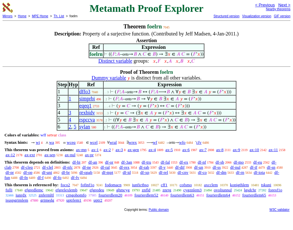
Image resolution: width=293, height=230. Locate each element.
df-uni (47, 172)
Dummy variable (108, 77)
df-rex (124, 167)
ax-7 (203, 149)
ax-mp (81, 149)
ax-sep (49, 154)
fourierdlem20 (110, 195)
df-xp (144, 172)
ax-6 (186, 149)
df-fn (24, 177)
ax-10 (254, 149)
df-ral (105, 167)
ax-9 (236, 149)
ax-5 (169, 149)
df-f (40, 177)
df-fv (75, 177)
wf (155, 142)
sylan (84, 126)
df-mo (239, 162)
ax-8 (220, 149)
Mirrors (7, 16)
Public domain (159, 209)
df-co (202, 172)
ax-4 (152, 149)
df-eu (257, 162)
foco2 (65, 184)
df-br (65, 172)
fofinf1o (87, 184)
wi (38, 142)
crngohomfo (76, 195)
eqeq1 (85, 105)
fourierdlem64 (218, 195)
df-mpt (107, 172)
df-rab (144, 167)
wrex (133, 142)
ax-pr (89, 154)
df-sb (220, 162)
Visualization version (256, 16)
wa (51, 142)
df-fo (57, 177)
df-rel (163, 172)
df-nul (235, 167)
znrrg (166, 190)
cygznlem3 (192, 190)
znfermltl (46, 195)
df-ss (217, 167)
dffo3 (84, 91)
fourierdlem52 (146, 195)
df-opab (85, 172)
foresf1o (275, 190)
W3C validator (279, 209)
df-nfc (68, 167)
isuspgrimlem (16, 200)
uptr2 (97, 200)
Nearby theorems (278, 9)
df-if (253, 167)
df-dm (221, 172)
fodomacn (113, 184)
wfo (182, 142)
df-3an (126, 162)
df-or (109, 162)
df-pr (9, 172)
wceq (71, 142)
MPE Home (40, 16)
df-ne (86, 167)
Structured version (226, 16)
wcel (94, 142)
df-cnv (183, 172)
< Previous (265, 5)
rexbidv (87, 112)
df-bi (76, 162)
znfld (146, 190)
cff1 (164, 184)
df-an (92, 162)
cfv (199, 142)
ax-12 (10, 154)
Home (22, 16)
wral (113, 142)
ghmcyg (123, 190)
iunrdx (21, 195)
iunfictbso (140, 184)
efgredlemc (34, 190)
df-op (27, 172)
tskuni (266, 184)
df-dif (180, 167)
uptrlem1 (73, 200)
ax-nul (70, 154)
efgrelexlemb (66, 190)
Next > (284, 5)
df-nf (202, 162)
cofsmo (185, 184)
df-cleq (27, 167)
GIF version (282, 16)
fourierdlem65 (254, 195)
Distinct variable (115, 61)
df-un (198, 167)
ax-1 (95, 149)
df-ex (183, 162)
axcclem (211, 184)
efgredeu (97, 190)
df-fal (165, 162)
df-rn (240, 172)
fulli (8, 190)
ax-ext (30, 154)
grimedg (47, 200)
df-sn (271, 167)
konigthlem (239, 184)
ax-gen (133, 149)
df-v (162, 167)
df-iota (259, 172)
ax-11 (273, 149)
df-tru (146, 162)
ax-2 (107, 149)
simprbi (87, 98)
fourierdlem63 (182, 195)
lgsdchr (250, 190)
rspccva (87, 119)
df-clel (47, 167)
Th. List (59, 16)
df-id (127, 172)
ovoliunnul (223, 190)
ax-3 (119, 149)
